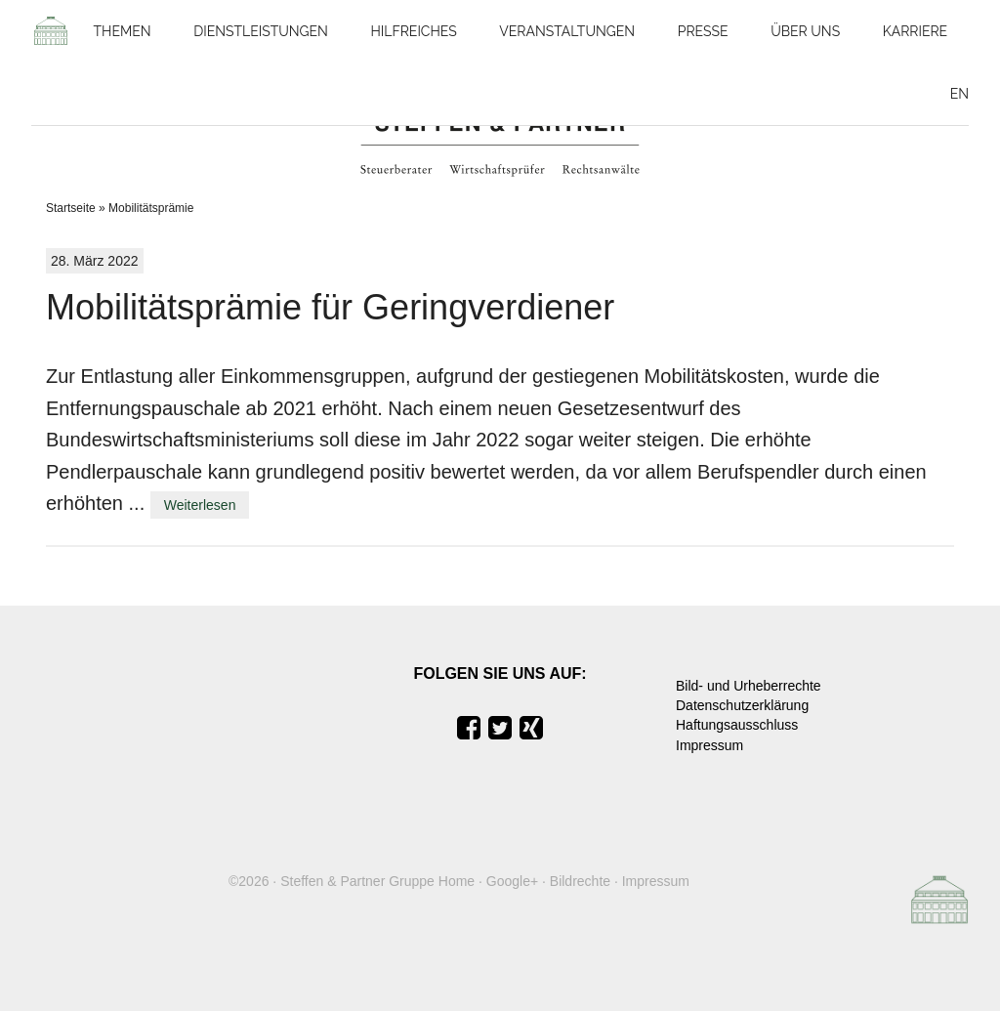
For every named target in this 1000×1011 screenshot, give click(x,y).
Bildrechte (580, 881)
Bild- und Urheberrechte (748, 686)
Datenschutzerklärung (742, 705)
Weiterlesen (200, 505)
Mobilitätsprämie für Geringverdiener (330, 307)
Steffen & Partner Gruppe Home (377, 881)
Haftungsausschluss (737, 725)
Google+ (512, 881)
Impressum (709, 745)
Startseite (71, 208)
